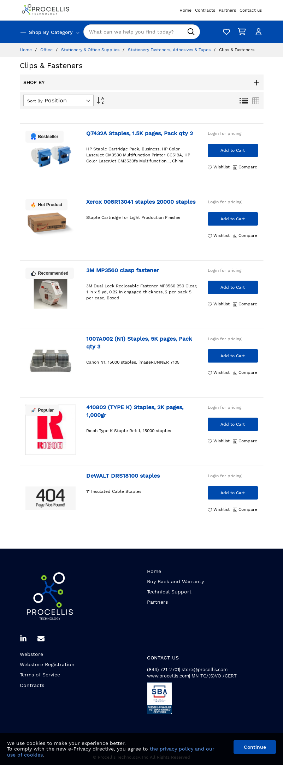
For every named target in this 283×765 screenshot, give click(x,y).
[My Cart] (241, 32)
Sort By (34, 100)
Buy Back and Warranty (175, 581)
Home (26, 49)
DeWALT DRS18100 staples (123, 475)
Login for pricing (225, 133)
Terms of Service (40, 674)
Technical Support (169, 591)
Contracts (32, 685)
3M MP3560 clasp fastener (122, 270)
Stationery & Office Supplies (91, 49)
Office (47, 49)
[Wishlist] (225, 32)
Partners (157, 602)
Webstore (31, 654)
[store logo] (46, 10)
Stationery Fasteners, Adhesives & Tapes (170, 49)
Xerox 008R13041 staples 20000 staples (140, 201)
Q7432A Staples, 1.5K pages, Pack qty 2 (139, 133)
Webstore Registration (47, 664)
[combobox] (141, 31)
